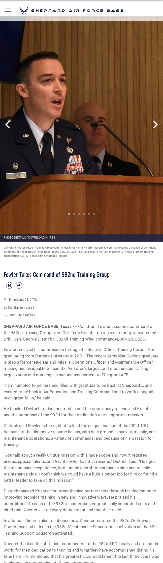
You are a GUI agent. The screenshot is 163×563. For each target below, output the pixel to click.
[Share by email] (19, 285)
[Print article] (9, 285)
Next (155, 124)
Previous (8, 124)
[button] (8, 10)
